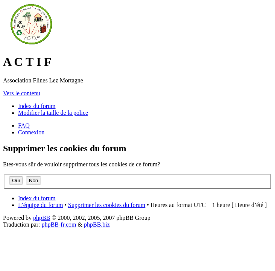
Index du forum (37, 106)
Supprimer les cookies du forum (106, 205)
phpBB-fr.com (59, 224)
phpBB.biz (97, 224)
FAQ (24, 125)
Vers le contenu (21, 93)
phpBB (41, 218)
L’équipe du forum (40, 205)
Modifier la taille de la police (53, 113)
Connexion (31, 132)
